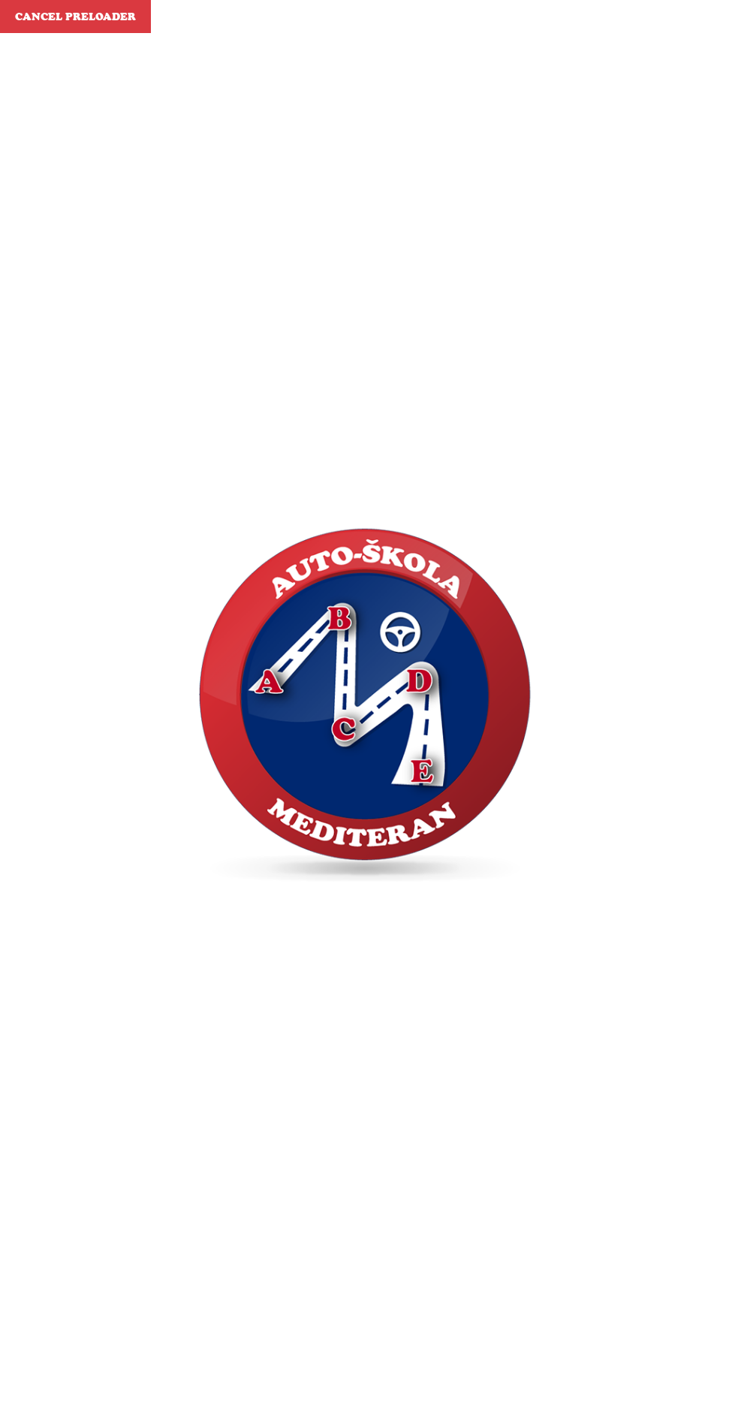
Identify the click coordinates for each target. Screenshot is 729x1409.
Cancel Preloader (75, 17)
